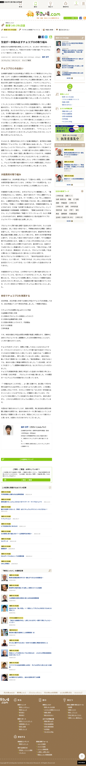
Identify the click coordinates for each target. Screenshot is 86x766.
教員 (57, 214)
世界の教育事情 (67, 116)
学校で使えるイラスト (74, 715)
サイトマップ (78, 692)
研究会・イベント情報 (25, 750)
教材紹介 (21, 715)
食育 (66, 206)
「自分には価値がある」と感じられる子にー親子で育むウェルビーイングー (30, 621)
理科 (77, 210)
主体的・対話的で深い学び (64, 217)
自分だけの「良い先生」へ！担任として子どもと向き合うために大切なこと (30, 609)
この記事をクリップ (17, 459)
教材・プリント (72, 712)
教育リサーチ (23, 729)
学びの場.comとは (9, 692)
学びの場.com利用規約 (51, 692)
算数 (69, 199)
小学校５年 (72, 203)
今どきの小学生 (67, 122)
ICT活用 (76, 199)
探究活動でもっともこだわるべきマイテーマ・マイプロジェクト (21, 502)
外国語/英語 (73, 214)
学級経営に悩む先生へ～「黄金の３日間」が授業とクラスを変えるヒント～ (74, 167)
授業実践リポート (24, 724)
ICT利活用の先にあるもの (9, 526)
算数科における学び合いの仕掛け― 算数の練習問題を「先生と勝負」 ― (72, 52)
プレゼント (22, 753)
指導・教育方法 (61, 199)
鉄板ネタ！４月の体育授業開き (74, 179)
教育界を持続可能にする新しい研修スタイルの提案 (25, 588)
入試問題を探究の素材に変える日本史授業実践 (24, 598)
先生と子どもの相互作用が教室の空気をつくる (72, 44)
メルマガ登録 (42, 744)
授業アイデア (72, 710)
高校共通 (59, 210)
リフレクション (6, 519)
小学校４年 (78, 217)
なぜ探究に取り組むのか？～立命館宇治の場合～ (16, 534)
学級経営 (64, 203)
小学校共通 (59, 196)
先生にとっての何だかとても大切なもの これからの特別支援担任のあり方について (30, 654)
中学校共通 (74, 206)
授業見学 (4, 549)
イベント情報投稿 (43, 749)
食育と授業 (22, 727)
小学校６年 (59, 206)
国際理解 (64, 214)
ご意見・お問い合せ (43, 752)
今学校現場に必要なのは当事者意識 (12, 494)
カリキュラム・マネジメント (11, 60)
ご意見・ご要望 (18, 480)
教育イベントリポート (25, 721)
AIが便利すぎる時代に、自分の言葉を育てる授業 (24, 677)
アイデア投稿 (41, 747)
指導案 (70, 707)
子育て (71, 210)
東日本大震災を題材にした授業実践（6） (22, 633)
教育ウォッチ (23, 710)
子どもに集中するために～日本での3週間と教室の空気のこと (28, 643)
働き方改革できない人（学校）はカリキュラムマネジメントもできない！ (24, 509)
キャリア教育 (26, 60)
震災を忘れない (64, 30)
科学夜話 (65, 119)
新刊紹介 (21, 712)
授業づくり (69, 196)
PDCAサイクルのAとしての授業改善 (12, 556)
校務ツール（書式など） (75, 718)
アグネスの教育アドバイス (30, 30)
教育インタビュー (24, 707)
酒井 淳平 (45, 57)
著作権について (21, 692)
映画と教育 (49, 30)
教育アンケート (23, 744)
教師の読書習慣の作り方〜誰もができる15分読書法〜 (26, 578)
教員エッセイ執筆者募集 (45, 755)
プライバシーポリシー (35, 692)
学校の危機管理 (67, 114)
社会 (65, 210)
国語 (57, 203)
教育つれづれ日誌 (10, 30)
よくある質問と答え (66, 692)
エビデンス (4, 541)
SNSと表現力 (5, 564)
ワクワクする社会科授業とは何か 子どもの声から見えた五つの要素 (30, 666)
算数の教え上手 (67, 111)
